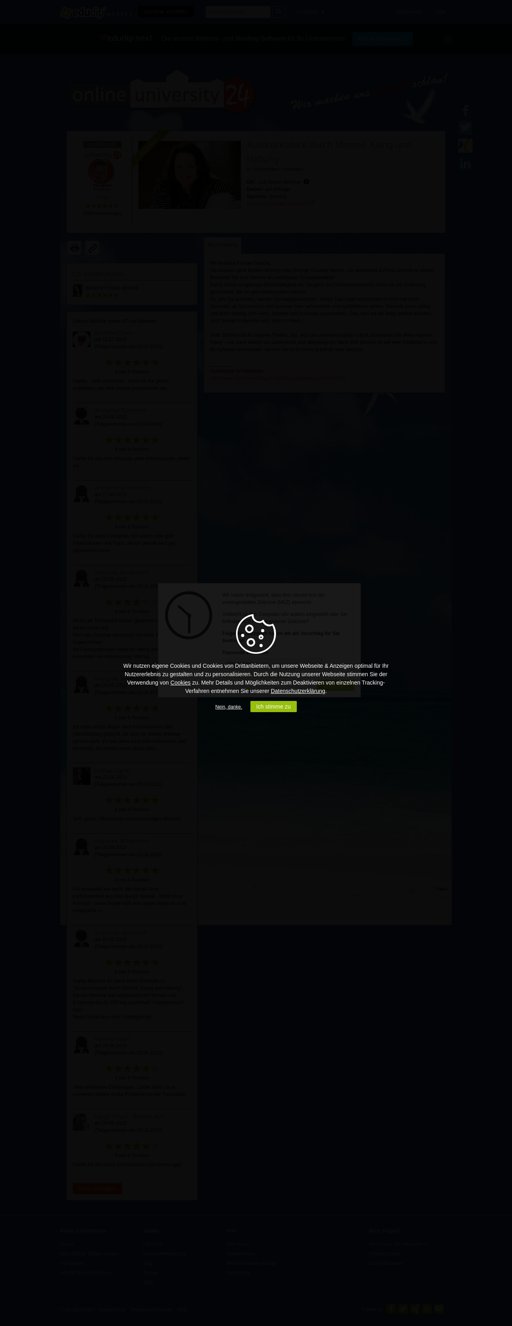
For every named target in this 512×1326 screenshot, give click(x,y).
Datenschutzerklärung (298, 691)
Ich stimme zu (273, 706)
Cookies (180, 682)
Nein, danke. (228, 707)
